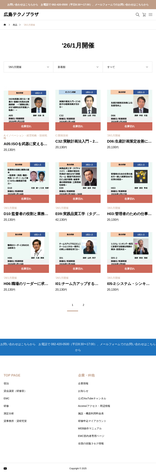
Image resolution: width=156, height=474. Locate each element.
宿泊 (6, 383)
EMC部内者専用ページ (91, 435)
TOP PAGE (12, 375)
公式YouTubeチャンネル (92, 398)
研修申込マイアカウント (92, 420)
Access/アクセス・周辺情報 (94, 405)
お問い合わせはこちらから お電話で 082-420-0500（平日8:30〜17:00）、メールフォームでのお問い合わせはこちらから (78, 4)
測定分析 (9, 413)
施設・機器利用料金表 (91, 413)
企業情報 (83, 383)
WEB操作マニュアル (90, 428)
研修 (6, 405)
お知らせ (83, 390)
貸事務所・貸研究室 (15, 420)
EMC (6, 398)
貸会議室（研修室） (15, 390)
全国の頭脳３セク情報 (91, 443)
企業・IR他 (86, 375)
